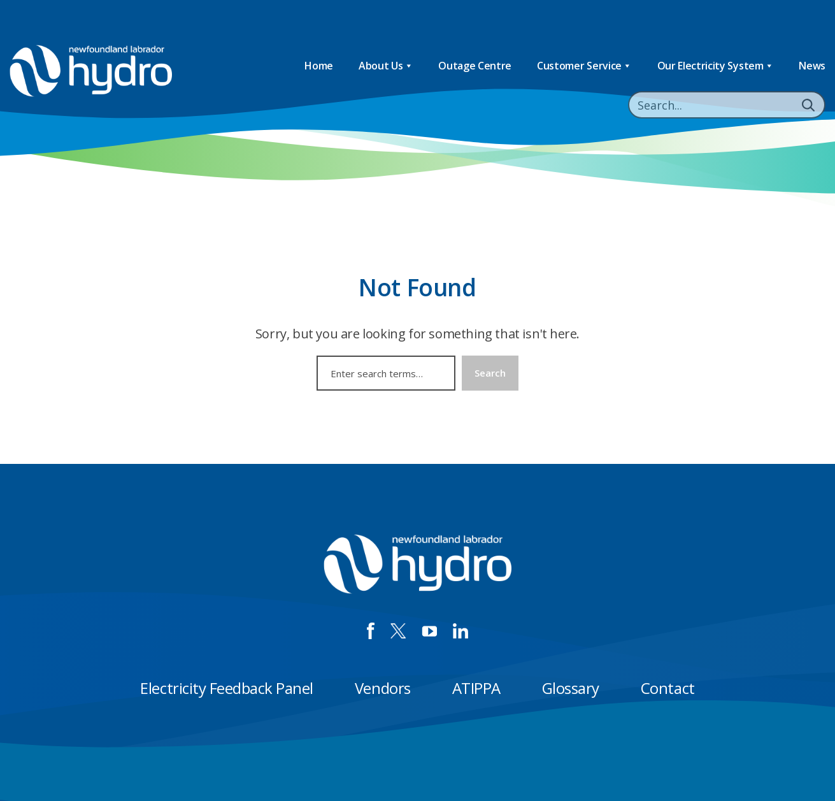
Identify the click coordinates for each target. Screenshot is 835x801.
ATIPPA (476, 687)
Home (318, 66)
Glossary (570, 687)
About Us (386, 66)
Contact (668, 687)
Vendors (383, 687)
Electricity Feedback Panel (226, 687)
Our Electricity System (715, 66)
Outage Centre (474, 66)
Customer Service (584, 66)
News (812, 66)
